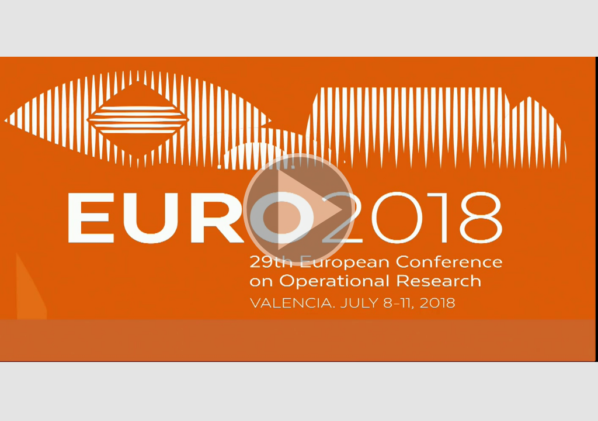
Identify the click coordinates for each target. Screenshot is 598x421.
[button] (299, 210)
